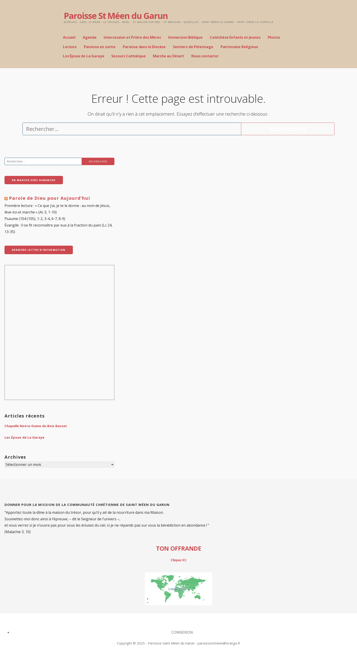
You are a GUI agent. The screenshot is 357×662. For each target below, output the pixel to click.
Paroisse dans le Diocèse (144, 46)
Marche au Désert (168, 56)
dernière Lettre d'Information (38, 249)
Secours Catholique (128, 56)
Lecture (70, 46)
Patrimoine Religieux (239, 46)
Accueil (69, 37)
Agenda (89, 37)
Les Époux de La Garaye (83, 56)
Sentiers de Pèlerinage (193, 46)
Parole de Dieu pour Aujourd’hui (49, 198)
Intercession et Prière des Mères (132, 37)
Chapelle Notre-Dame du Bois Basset (35, 426)
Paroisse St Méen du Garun (116, 15)
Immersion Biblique (185, 37)
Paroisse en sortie (100, 46)
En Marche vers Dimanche (34, 180)
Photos (274, 37)
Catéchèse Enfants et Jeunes (235, 37)
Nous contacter (205, 56)
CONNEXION (182, 632)
